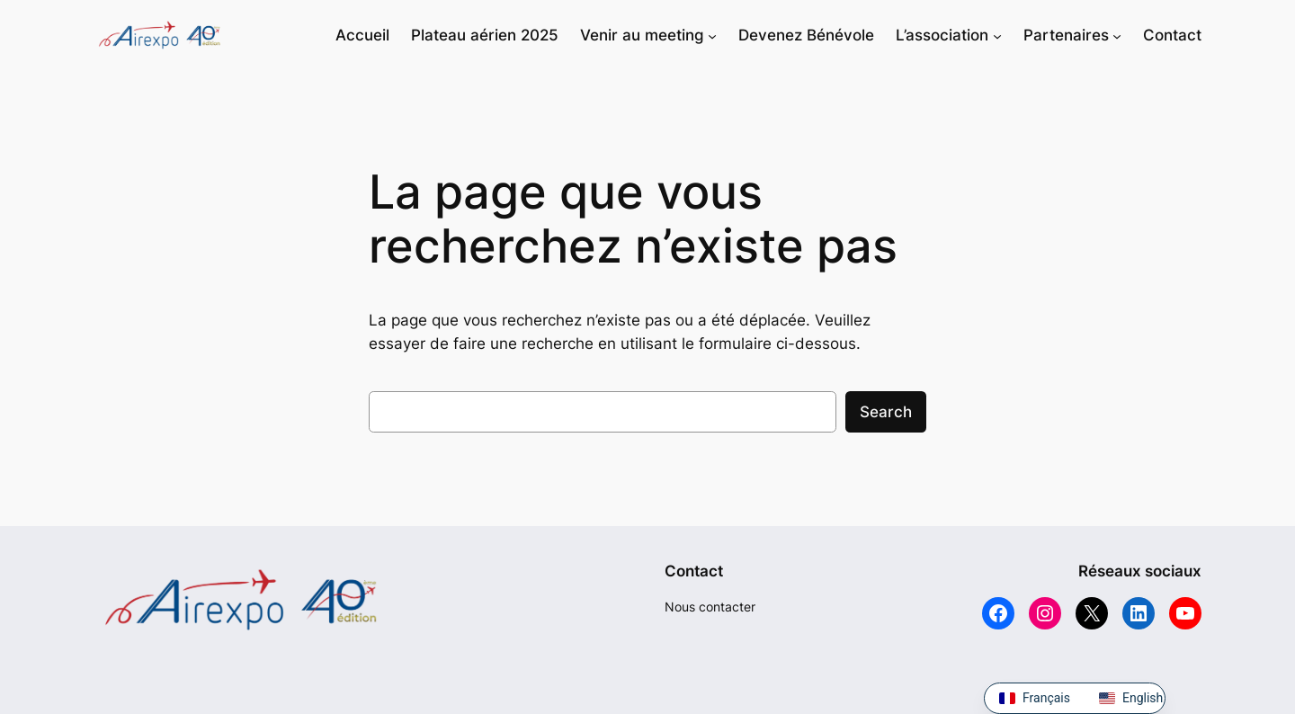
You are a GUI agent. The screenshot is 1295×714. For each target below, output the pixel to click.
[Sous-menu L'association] (997, 35)
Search (886, 412)
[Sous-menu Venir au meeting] (712, 35)
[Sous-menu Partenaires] (1116, 35)
